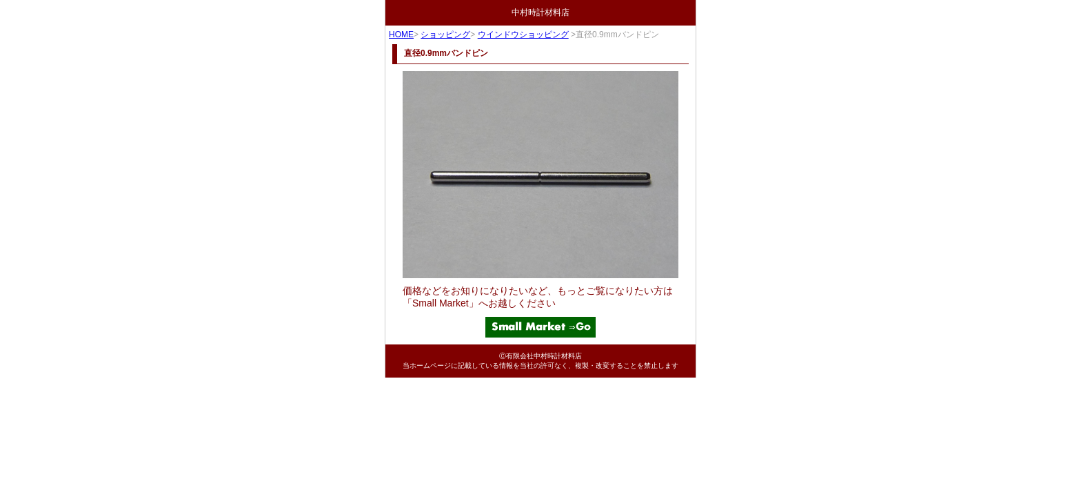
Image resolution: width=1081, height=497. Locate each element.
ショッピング (445, 34)
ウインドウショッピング (523, 34)
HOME (401, 34)
